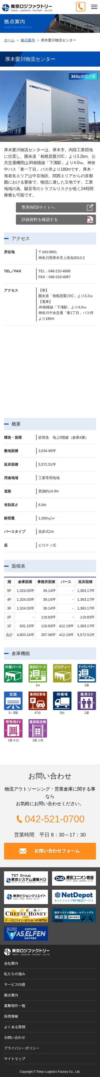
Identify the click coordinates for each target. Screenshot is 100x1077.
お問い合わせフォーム (57, 851)
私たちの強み (14, 973)
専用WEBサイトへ (38, 207)
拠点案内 (28, 40)
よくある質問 (14, 1026)
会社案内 (11, 963)
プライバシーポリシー (21, 1047)
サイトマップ (14, 1058)
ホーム (9, 40)
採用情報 (11, 1016)
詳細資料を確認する (39, 219)
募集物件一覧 (14, 1005)
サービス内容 (14, 984)
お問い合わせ (14, 1037)
